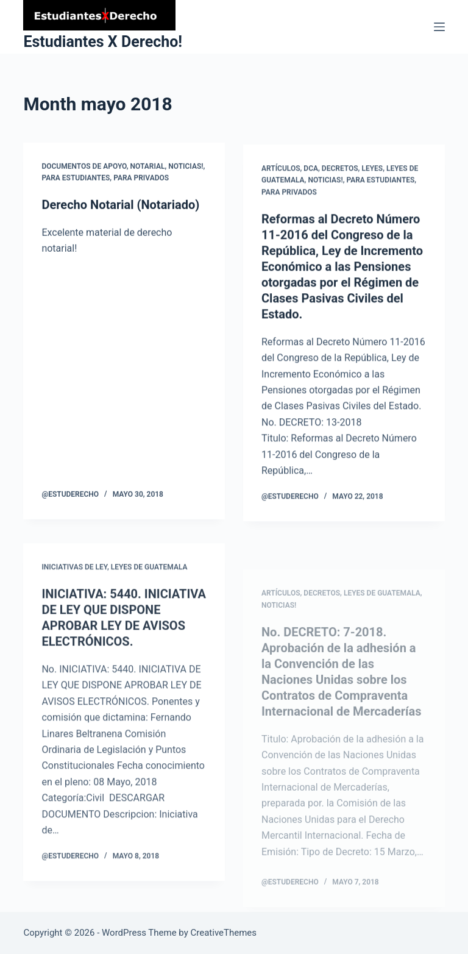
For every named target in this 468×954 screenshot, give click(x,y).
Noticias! (185, 166)
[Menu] (439, 26)
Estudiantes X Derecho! (102, 42)
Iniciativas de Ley (74, 575)
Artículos (280, 171)
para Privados (141, 178)
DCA (310, 171)
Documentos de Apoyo (83, 166)
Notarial (147, 166)
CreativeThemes (224, 932)
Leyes (372, 171)
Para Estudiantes (75, 178)
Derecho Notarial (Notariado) (120, 205)
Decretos (340, 171)
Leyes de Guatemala (149, 575)
